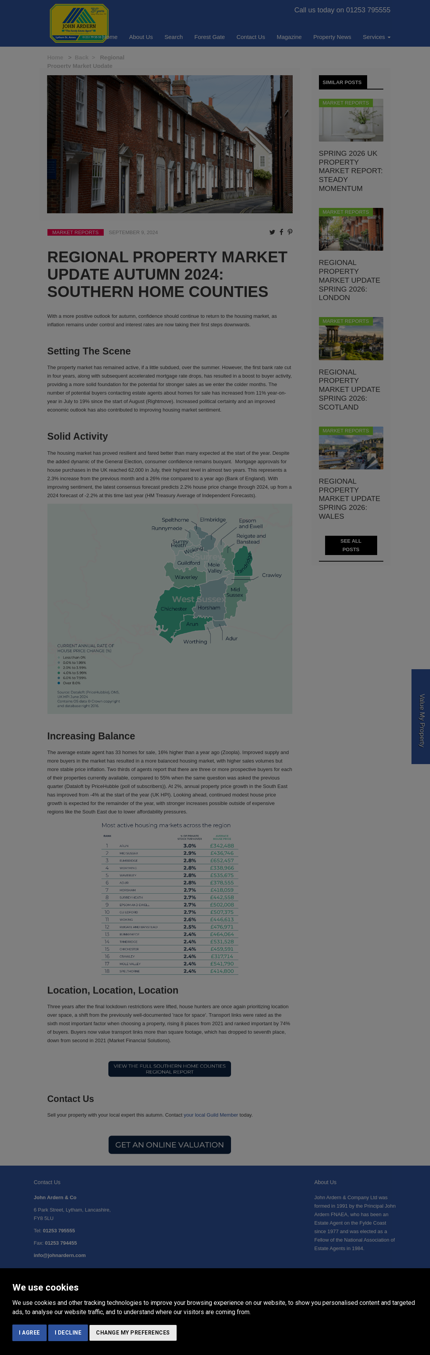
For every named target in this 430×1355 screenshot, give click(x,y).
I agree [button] (29, 1333)
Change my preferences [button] (133, 1333)
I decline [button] (68, 1333)
